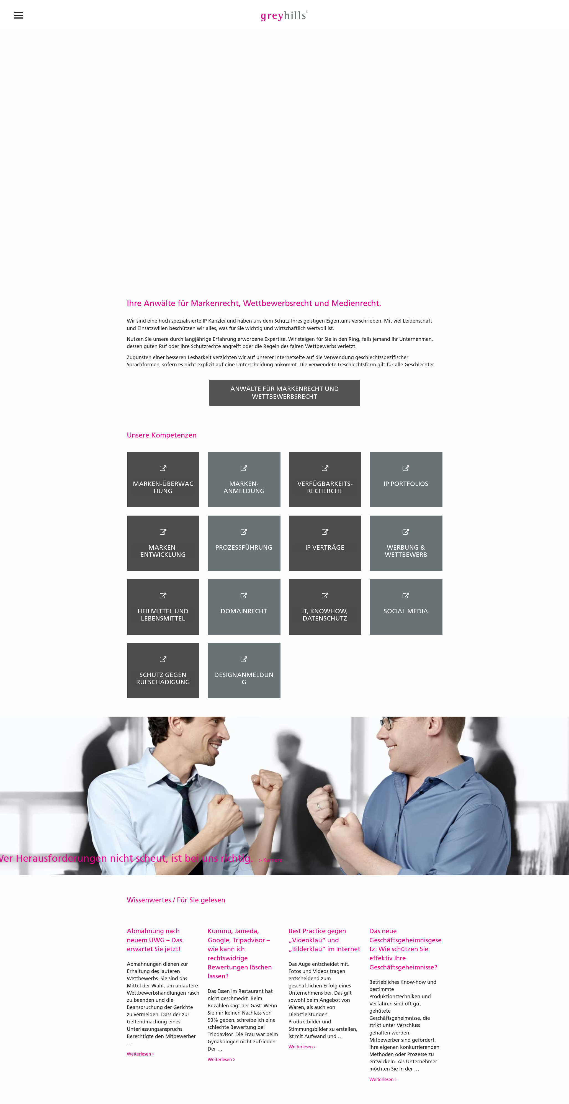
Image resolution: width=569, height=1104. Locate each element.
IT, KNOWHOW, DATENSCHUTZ (325, 614)
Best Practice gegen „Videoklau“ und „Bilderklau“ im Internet (324, 940)
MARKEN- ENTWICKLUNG (163, 551)
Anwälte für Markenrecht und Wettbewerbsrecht (284, 392)
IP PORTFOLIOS (406, 484)
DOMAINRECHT (244, 611)
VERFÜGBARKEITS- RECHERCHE (325, 487)
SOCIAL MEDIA (406, 611)
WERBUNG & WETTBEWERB (406, 551)
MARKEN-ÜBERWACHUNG (163, 487)
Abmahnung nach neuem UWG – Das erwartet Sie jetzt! (154, 940)
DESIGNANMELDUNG (244, 678)
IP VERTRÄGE (324, 547)
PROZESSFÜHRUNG (243, 547)
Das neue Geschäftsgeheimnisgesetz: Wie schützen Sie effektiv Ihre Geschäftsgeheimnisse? (405, 949)
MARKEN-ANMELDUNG (244, 487)
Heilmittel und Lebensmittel (163, 614)
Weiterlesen (140, 1054)
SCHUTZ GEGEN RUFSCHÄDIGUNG (163, 678)
